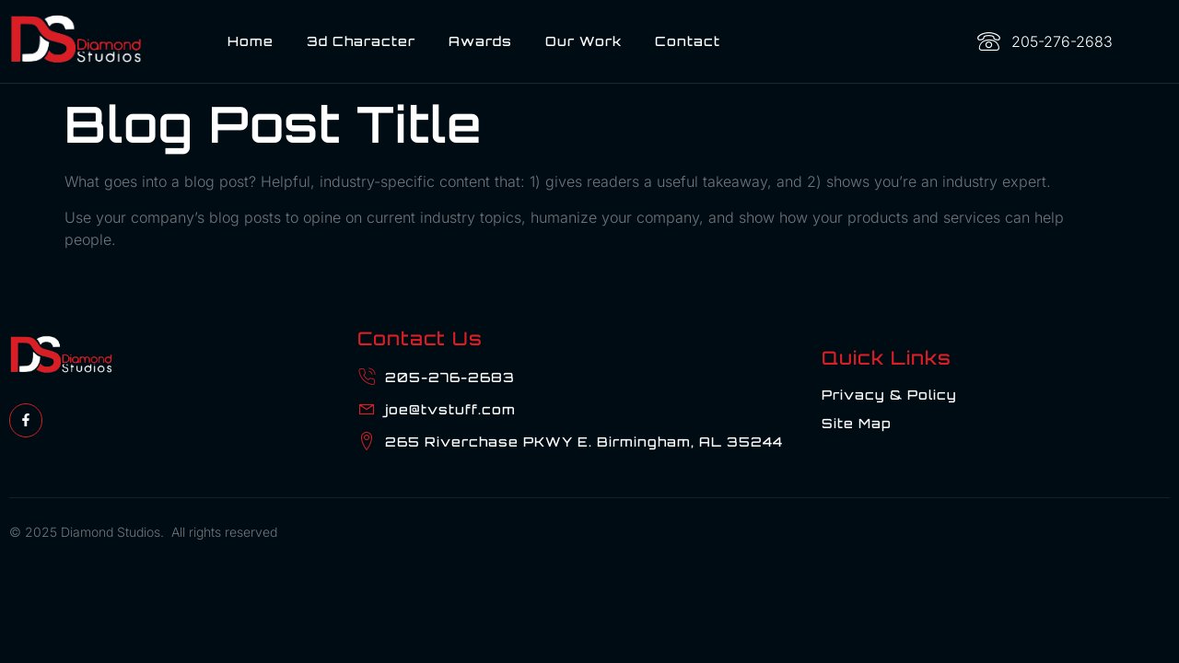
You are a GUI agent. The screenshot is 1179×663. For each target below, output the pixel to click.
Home (251, 41)
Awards (480, 41)
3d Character (361, 41)
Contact (687, 41)
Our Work (583, 41)
